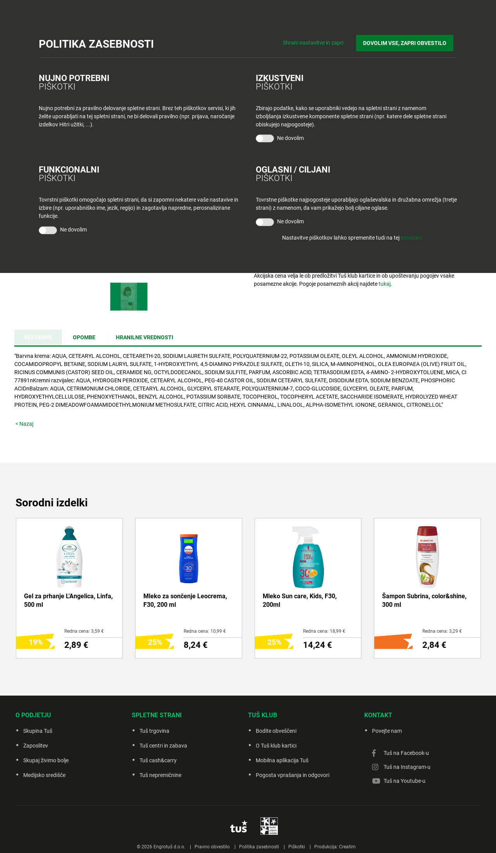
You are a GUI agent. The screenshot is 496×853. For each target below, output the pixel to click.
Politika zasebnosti (259, 847)
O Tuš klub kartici (276, 745)
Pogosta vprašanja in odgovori (292, 775)
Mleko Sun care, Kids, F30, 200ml (300, 600)
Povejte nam (387, 731)
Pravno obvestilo (212, 847)
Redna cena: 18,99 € (324, 631)
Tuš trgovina (154, 731)
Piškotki (296, 847)
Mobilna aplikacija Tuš (282, 760)
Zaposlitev (35, 745)
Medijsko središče (44, 775)
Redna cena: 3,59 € (84, 631)
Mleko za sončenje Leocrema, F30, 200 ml (185, 600)
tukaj (385, 284)
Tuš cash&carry (158, 760)
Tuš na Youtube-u (404, 781)
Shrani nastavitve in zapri (321, 39)
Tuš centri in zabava (163, 745)
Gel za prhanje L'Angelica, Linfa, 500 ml (68, 600)
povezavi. (412, 238)
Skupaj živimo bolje (46, 760)
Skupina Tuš (37, 731)
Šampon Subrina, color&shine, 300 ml (424, 600)
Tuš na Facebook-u (406, 753)
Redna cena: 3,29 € (442, 631)
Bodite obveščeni (276, 731)
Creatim (347, 847)
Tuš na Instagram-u (407, 767)
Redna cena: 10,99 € (205, 631)
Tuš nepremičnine (160, 775)
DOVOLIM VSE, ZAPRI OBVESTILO (408, 39)
